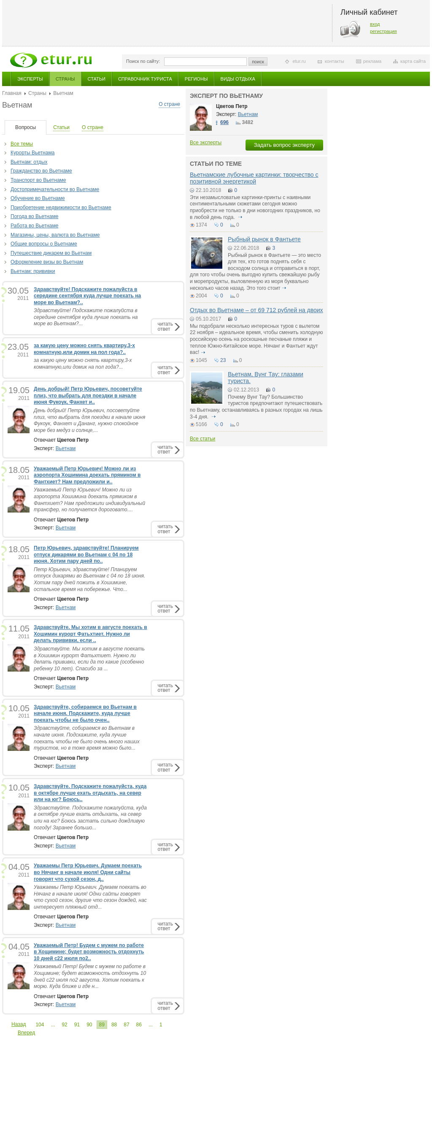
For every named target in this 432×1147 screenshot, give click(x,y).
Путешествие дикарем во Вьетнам (51, 253)
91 (77, 1025)
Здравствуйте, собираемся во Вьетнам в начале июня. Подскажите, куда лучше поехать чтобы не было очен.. (85, 713)
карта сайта (413, 61)
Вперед (26, 1033)
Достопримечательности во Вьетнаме (55, 189)
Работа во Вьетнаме (34, 226)
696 (224, 122)
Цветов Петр (232, 106)
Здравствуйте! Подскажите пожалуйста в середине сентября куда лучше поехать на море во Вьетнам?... (86, 317)
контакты (334, 61)
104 (39, 1025)
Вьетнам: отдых (29, 162)
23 (223, 360)
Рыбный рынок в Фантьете (264, 239)
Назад (18, 1024)
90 (89, 1025)
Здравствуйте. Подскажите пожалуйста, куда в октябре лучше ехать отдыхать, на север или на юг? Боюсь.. (90, 792)
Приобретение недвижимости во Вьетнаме (61, 208)
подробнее (240, 217)
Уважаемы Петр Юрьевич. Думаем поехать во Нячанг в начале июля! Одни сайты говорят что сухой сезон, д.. (88, 872)
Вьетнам (66, 448)
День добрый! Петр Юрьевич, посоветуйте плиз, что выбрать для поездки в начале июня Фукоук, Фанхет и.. (88, 395)
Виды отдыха (238, 78)
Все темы (22, 144)
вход (375, 24)
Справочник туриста (145, 78)
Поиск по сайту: (143, 61)
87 (126, 1025)
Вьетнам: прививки (33, 271)
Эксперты (30, 78)
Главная (12, 93)
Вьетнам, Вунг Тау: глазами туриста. (265, 377)
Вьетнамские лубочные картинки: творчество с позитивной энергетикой (254, 177)
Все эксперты (205, 143)
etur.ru (298, 61)
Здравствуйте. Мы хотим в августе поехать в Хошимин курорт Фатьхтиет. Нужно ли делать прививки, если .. (90, 633)
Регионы (196, 78)
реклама (372, 61)
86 (139, 1025)
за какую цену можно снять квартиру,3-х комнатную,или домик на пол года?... (83, 363)
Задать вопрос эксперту (284, 145)
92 (64, 1025)
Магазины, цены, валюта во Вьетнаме (55, 235)
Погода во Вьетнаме (34, 216)
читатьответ (165, 326)
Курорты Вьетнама (32, 153)
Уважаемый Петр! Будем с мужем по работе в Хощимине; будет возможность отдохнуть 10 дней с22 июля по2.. (89, 951)
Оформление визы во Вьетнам (47, 262)
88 (114, 1025)
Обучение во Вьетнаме (38, 198)
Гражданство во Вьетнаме (41, 171)
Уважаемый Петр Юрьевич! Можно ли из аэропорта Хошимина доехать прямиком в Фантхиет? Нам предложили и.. (87, 475)
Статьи (96, 78)
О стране (169, 104)
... (53, 1025)
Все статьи (202, 439)
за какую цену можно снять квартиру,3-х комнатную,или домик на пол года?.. (84, 349)
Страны (65, 78)
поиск (258, 61)
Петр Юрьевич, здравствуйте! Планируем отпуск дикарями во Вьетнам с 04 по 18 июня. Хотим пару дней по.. (86, 554)
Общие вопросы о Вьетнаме (44, 244)
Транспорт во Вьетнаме (38, 180)
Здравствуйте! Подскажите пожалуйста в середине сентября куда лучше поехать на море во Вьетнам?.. (87, 295)
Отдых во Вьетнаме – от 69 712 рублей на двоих (256, 310)
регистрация (383, 31)
